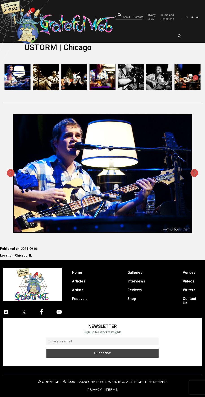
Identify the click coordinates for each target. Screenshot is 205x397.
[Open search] (117, 15)
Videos (188, 281)
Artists (77, 290)
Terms (111, 389)
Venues (189, 272)
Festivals (79, 299)
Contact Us (189, 301)
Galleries (134, 272)
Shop (131, 299)
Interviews (136, 281)
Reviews (134, 290)
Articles (78, 281)
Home (77, 272)
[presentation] (9, 78)
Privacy (94, 389)
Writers (189, 290)
